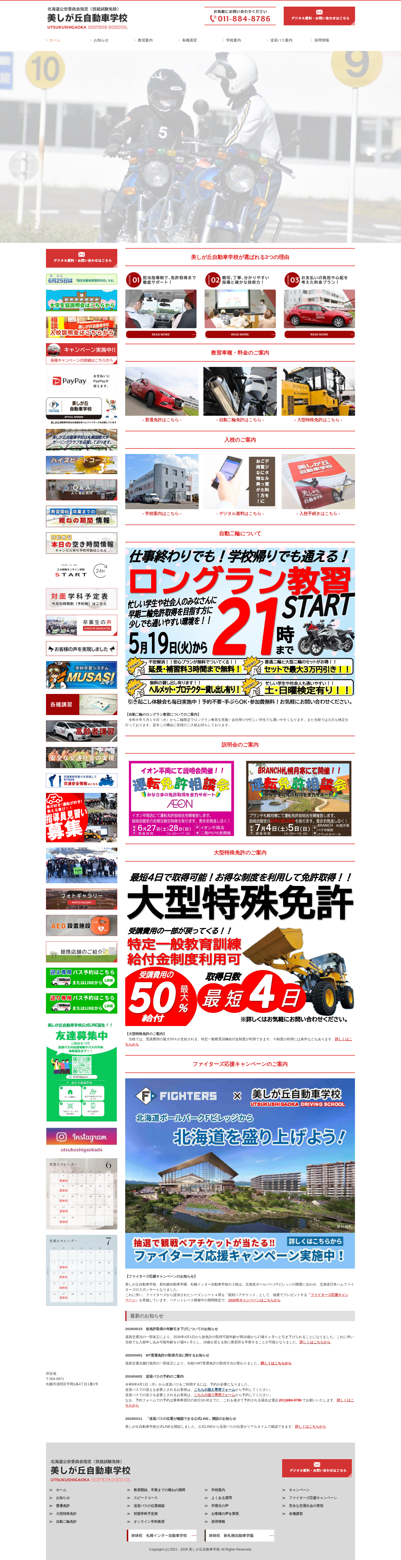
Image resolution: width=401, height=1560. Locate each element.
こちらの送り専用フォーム (214, 1395)
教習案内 (145, 40)
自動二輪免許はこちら (240, 420)
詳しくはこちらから (315, 1342)
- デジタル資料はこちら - (240, 513)
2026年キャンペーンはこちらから (254, 1300)
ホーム (54, 40)
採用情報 (321, 40)
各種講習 (189, 40)
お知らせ (101, 40)
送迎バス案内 (281, 40)
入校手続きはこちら (318, 513)
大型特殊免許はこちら (318, 420)
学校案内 (233, 40)
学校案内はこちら (162, 513)
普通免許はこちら (162, 420)
